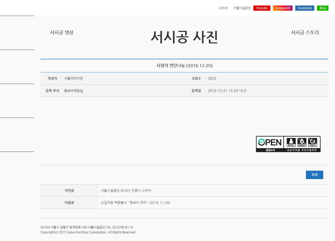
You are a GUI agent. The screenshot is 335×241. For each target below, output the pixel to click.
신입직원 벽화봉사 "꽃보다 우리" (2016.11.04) (135, 202)
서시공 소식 (17, 134)
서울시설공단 (242, 8)
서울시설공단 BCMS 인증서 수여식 (126, 190)
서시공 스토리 (17, 100)
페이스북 (309, 50)
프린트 (293, 50)
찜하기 (325, 50)
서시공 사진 (17, 66)
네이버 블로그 (317, 50)
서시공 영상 (17, 32)
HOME (223, 8)
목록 (314, 175)
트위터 (301, 50)
